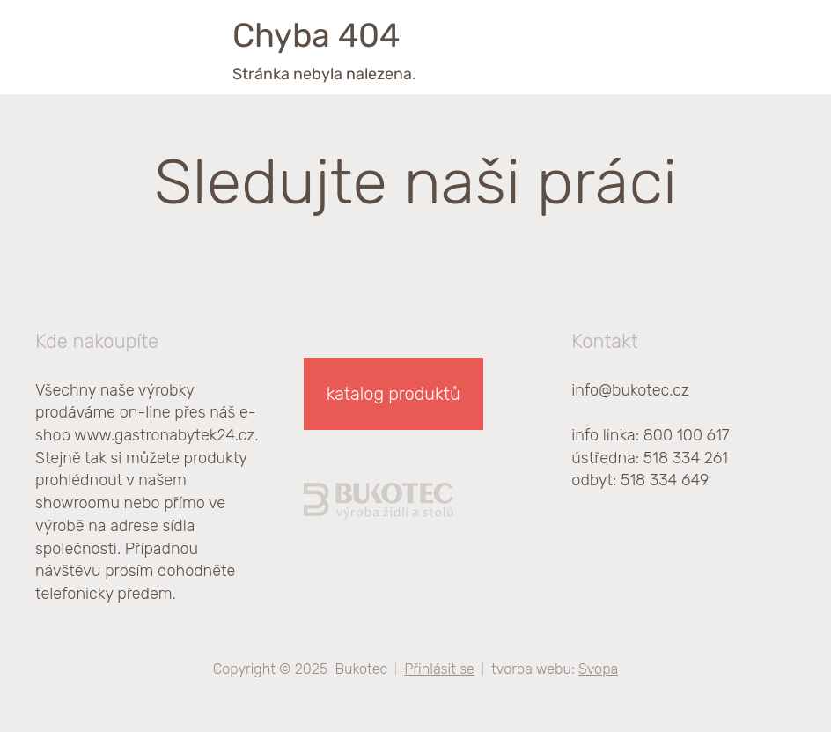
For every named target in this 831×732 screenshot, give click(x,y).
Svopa (598, 669)
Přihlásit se (439, 669)
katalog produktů (393, 393)
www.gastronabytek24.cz (164, 435)
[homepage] (110, 39)
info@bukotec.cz (629, 390)
